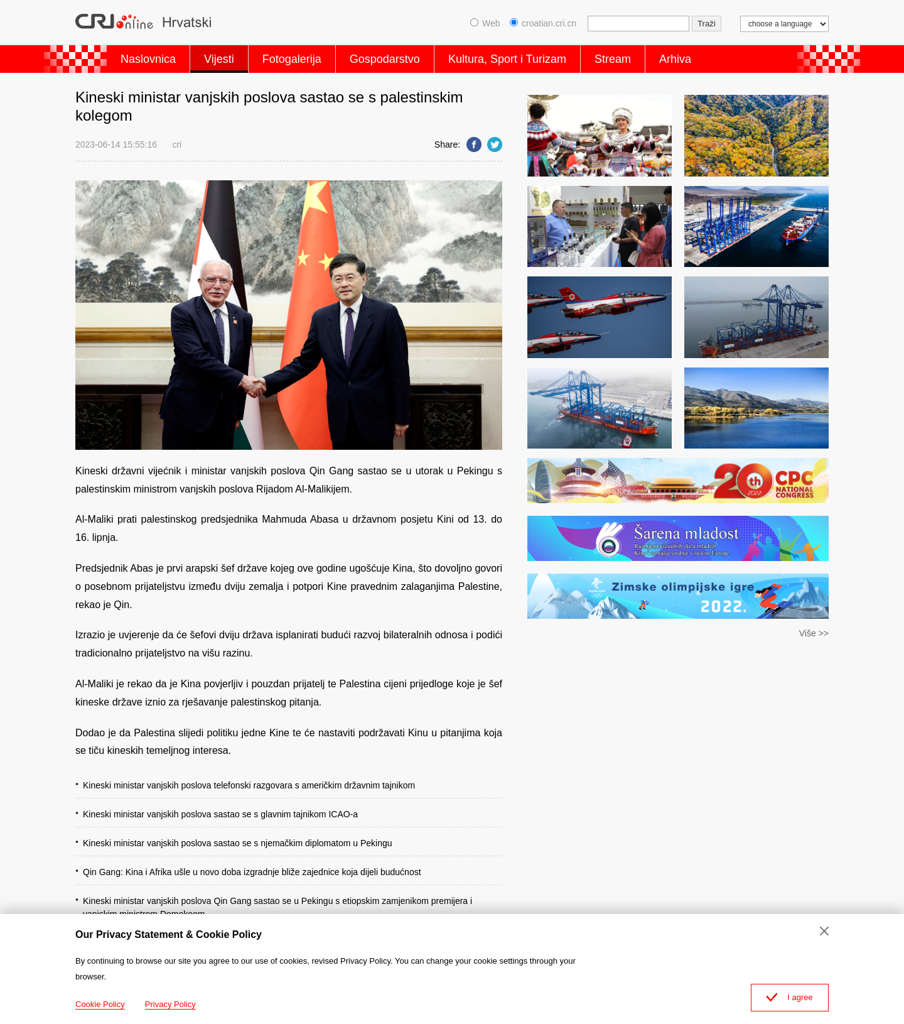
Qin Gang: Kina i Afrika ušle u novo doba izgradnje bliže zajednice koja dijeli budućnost (252, 872)
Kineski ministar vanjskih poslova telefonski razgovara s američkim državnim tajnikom (249, 785)
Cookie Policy (100, 1004)
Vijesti (219, 59)
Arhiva (675, 59)
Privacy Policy (170, 1004)
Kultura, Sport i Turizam (507, 59)
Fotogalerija (291, 59)
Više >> (814, 633)
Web (485, 23)
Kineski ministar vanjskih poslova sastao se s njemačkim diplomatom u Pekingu (237, 843)
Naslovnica (148, 59)
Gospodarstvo (385, 59)
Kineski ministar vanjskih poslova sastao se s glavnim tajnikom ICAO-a (220, 814)
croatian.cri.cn (543, 23)
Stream (613, 59)
